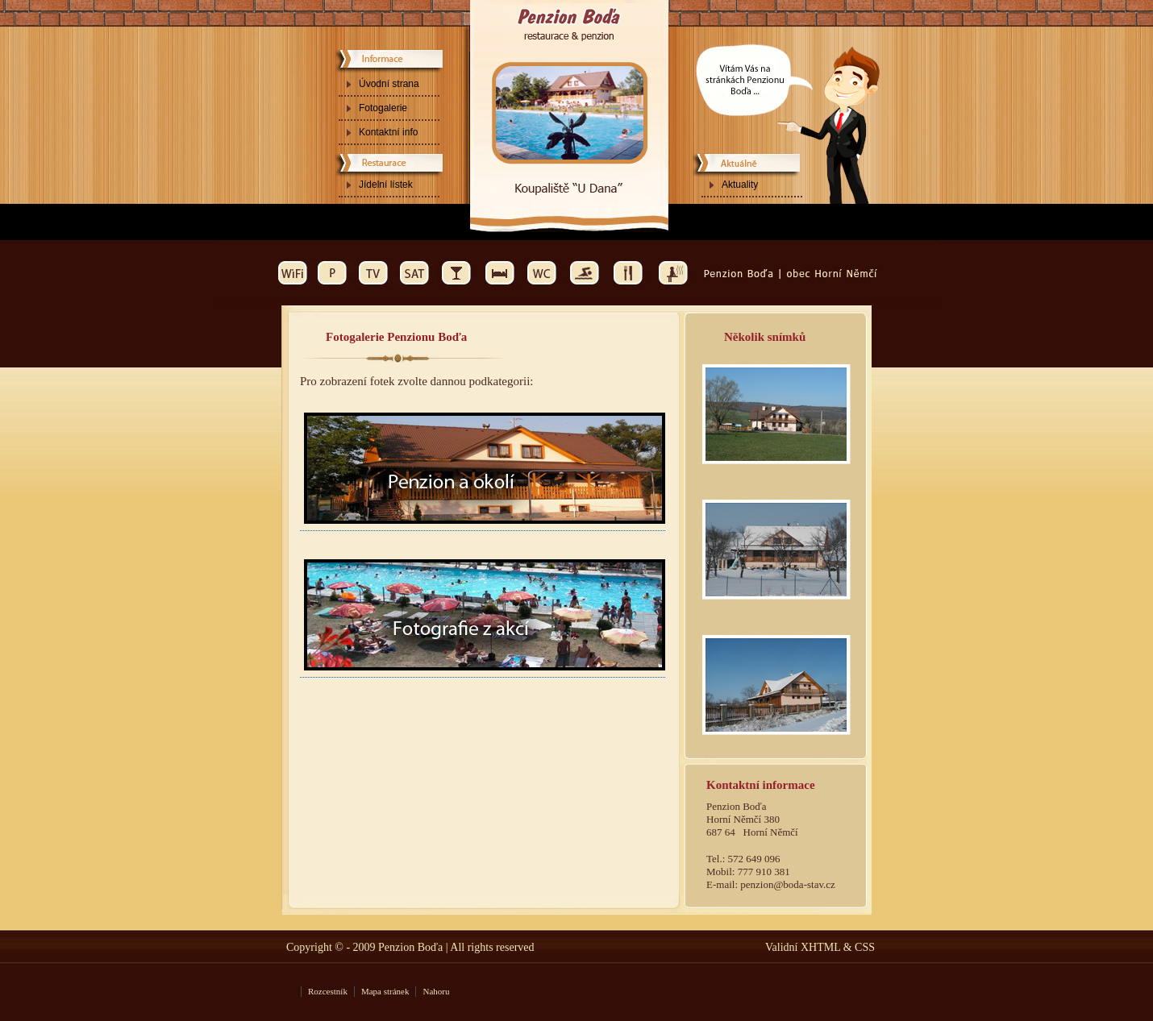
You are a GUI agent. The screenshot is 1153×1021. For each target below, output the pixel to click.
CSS (865, 947)
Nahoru (435, 991)
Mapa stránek (385, 991)
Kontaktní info (388, 132)
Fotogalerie (383, 108)
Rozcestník (328, 991)
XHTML (820, 947)
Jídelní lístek (386, 184)
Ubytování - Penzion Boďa (569, 13)
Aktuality (740, 184)
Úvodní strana (389, 83)
